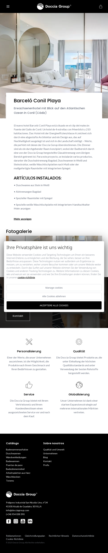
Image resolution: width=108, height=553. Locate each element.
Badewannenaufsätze (17, 449)
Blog (45, 457)
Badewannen (12, 461)
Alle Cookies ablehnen (54, 296)
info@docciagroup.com (17, 510)
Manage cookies (54, 287)
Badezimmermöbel (15, 469)
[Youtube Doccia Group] (22, 521)
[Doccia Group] (54, 6)
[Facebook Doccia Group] (8, 521)
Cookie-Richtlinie (14, 539)
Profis (46, 465)
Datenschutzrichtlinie (83, 535)
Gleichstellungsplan (35, 535)
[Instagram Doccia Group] (15, 521)
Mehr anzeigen (23, 218)
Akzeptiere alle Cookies (54, 305)
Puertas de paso (14, 465)
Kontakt (18, 316)
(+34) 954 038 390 (15, 514)
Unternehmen (50, 453)
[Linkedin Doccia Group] (30, 521)
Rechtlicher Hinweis (59, 535)
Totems (10, 480)
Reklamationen (13, 535)
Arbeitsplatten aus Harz (18, 472)
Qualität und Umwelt (53, 449)
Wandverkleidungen (16, 457)
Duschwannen (13, 453)
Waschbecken (13, 476)
